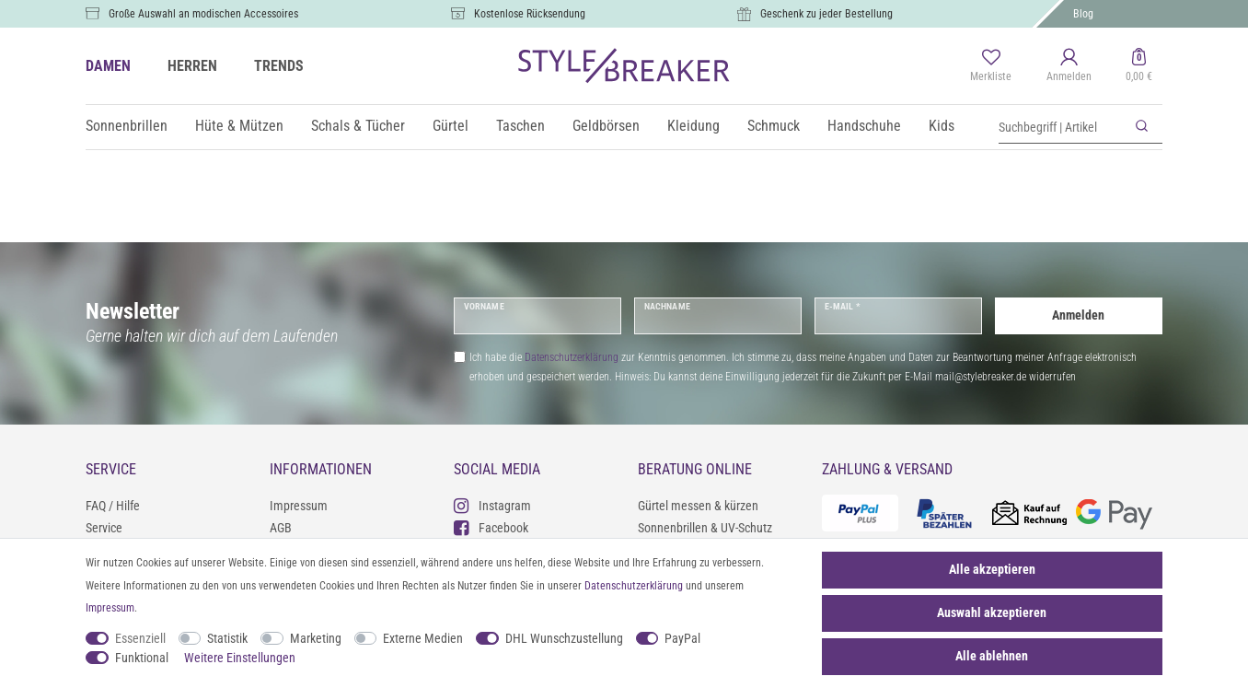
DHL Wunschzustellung (564, 638)
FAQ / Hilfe (113, 505)
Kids (941, 125)
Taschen (520, 125)
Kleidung (693, 125)
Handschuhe (864, 125)
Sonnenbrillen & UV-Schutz (705, 527)
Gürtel (450, 125)
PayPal (682, 638)
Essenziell (140, 638)
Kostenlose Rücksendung (529, 13)
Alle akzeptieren (992, 569)
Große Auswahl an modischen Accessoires (203, 13)
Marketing (315, 638)
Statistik (227, 638)
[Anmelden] (1069, 66)
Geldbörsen (606, 125)
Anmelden (1078, 315)
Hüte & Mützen (239, 125)
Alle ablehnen (991, 655)
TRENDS (279, 66)
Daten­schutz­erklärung (633, 585)
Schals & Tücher (358, 125)
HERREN (192, 66)
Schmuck (773, 125)
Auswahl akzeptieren (991, 612)
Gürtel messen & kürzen (698, 505)
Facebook (491, 527)
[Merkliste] (990, 66)
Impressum (299, 505)
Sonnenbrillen (127, 125)
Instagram (492, 505)
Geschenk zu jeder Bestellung (826, 13)
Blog (1083, 13)
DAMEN (108, 66)
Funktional (141, 657)
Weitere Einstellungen (239, 657)
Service (104, 527)
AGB (281, 527)
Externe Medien (423, 638)
